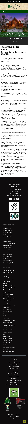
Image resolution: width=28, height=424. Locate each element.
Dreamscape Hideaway (9, 285)
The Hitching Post (7, 258)
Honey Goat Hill (7, 336)
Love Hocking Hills (14, 382)
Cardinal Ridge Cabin (8, 279)
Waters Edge (6, 318)
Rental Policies (14, 364)
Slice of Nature (7, 309)
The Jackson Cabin (7, 260)
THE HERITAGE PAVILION (14, 1)
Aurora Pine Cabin (7, 226)
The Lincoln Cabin (7, 313)
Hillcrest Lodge (7, 334)
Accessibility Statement (14, 416)
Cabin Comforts (14, 378)
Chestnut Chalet (7, 241)
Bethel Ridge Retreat (8, 277)
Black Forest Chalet (8, 330)
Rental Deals (14, 360)
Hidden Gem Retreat (8, 245)
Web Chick (17, 418)
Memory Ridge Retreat (9, 296)
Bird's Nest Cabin (7, 232)
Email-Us (17, 362)
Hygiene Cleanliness (14, 366)
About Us (16, 357)
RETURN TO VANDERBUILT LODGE (14, 39)
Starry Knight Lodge (8, 342)
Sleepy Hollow (6, 307)
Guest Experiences (14, 376)
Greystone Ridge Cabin (9, 243)
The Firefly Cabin (7, 254)
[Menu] (3, 11)
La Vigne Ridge (6, 292)
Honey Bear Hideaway (9, 290)
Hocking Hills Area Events (14, 380)
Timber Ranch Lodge (8, 349)
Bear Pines (5, 274)
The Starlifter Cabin (8, 265)
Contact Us (11, 362)
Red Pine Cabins (7, 247)
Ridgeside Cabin (7, 250)
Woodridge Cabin (7, 322)
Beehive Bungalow (7, 228)
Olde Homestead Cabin (9, 298)
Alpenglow (5, 327)
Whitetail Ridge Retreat (9, 320)
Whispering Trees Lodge (9, 351)
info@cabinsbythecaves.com (14, 195)
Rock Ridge (6, 303)
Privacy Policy (14, 368)
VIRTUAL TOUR (14, 42)
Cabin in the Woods (8, 237)
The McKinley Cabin (8, 263)
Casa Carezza (6, 281)
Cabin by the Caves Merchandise (14, 384)
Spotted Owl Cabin (8, 311)
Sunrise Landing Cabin (8, 252)
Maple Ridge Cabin (8, 294)
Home (11, 357)
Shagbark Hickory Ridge (9, 305)
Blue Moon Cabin (7, 234)
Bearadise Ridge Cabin (8, 272)
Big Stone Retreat (7, 230)
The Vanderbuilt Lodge (9, 347)
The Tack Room (7, 267)
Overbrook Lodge (7, 338)
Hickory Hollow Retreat (9, 287)
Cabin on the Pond (7, 239)
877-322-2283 (14, 193)
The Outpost (6, 345)
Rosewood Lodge (7, 340)
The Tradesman (7, 316)
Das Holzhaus (6, 283)
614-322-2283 (14, 191)
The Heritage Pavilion (14, 374)
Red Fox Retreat (7, 300)
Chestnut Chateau (7, 332)
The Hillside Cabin (7, 256)
